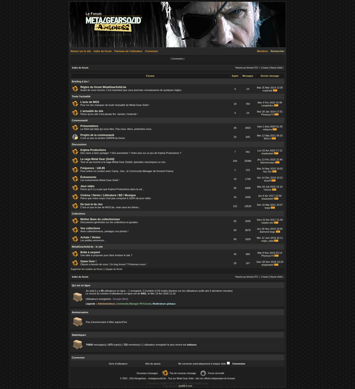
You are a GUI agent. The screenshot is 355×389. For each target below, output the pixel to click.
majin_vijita (267, 240)
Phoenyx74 (267, 114)
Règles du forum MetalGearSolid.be (103, 87)
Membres (262, 51)
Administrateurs (106, 304)
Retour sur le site (81, 51)
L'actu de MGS (89, 102)
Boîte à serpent (90, 252)
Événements (88, 177)
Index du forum (103, 51)
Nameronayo (267, 162)
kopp (267, 207)
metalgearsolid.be (157, 378)
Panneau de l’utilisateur (128, 51)
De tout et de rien (91, 204)
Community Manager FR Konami (133, 304)
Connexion (151, 51)
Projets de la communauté (97, 135)
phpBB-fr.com (185, 386)
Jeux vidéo (87, 186)
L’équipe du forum (113, 269)
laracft (267, 180)
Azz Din (267, 171)
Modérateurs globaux (164, 304)
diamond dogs (267, 231)
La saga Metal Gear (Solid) (97, 159)
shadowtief (267, 153)
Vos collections (90, 228)
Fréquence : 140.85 (92, 168)
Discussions (79, 144)
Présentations (89, 126)
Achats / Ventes (90, 237)
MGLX (267, 138)
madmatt (267, 90)
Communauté (80, 120)
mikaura (267, 129)
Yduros (267, 189)
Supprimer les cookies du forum (87, 269)
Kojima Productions (93, 150)
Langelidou (267, 105)
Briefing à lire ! (80, 81)
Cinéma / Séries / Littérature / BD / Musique (108, 195)
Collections (78, 213)
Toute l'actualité (81, 96)
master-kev (267, 222)
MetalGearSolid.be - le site (87, 246)
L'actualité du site (91, 111)
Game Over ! (88, 261)
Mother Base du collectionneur (100, 219)
